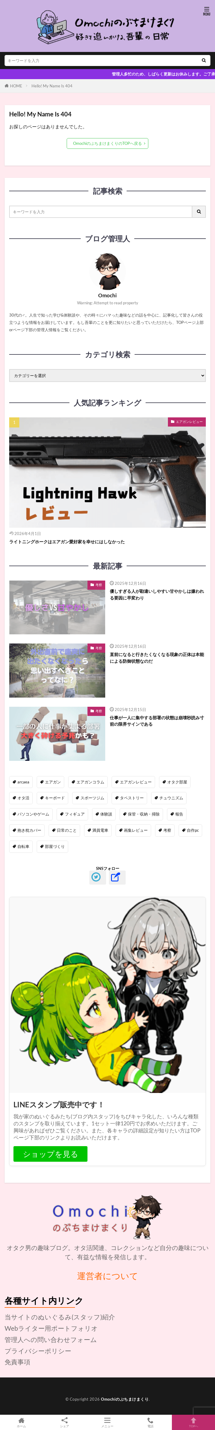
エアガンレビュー (189, 422)
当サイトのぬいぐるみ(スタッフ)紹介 (60, 1317)
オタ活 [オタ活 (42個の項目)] (23, 797)
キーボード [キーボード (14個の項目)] (55, 797)
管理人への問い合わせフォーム (51, 1339)
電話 (150, 1422)
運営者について (107, 1276)
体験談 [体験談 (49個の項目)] (106, 814)
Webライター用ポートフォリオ (51, 1328)
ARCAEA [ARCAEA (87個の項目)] (23, 781)
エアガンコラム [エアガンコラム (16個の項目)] (90, 781)
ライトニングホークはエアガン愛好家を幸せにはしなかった (67, 541)
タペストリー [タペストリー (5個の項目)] (132, 797)
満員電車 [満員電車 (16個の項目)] (100, 830)
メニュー (107, 1422)
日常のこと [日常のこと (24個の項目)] (67, 830)
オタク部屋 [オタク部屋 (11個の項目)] (177, 781)
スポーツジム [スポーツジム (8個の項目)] (92, 797)
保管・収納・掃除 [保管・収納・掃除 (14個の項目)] (144, 814)
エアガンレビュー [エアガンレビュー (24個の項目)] (136, 781)
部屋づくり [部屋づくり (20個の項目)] (55, 846)
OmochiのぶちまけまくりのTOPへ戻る (107, 143)
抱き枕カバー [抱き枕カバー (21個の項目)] (29, 830)
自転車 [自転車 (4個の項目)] (23, 846)
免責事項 (17, 1362)
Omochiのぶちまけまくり (125, 1399)
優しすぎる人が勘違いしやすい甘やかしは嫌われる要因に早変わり (157, 594)
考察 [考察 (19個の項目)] (167, 830)
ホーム (21, 1422)
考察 (98, 585)
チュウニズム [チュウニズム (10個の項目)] (171, 797)
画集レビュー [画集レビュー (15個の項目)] (136, 830)
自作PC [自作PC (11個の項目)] (193, 830)
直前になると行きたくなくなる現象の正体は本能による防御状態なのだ (157, 657)
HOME (16, 85)
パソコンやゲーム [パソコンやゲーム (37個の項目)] (33, 814)
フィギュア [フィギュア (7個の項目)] (75, 814)
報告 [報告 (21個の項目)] (179, 814)
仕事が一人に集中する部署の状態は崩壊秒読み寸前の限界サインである (157, 721)
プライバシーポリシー (38, 1351)
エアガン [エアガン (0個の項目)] (53, 781)
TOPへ (193, 1422)
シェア (64, 1422)
